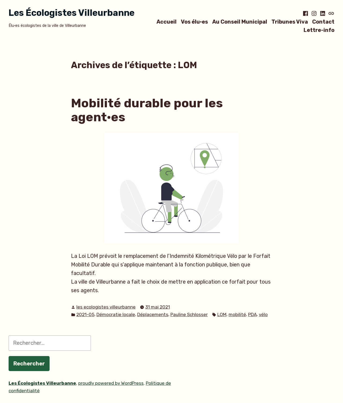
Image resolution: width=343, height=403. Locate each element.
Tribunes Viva (289, 22)
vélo (263, 314)
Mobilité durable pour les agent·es (147, 110)
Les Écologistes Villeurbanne (72, 13)
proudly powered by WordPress (111, 383)
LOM (221, 314)
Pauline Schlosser (189, 314)
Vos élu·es (194, 22)
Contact (323, 22)
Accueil (166, 22)
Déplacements (152, 314)
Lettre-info (319, 30)
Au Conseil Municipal (239, 22)
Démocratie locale (115, 314)
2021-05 (85, 314)
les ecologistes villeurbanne (106, 307)
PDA (252, 314)
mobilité (237, 314)
